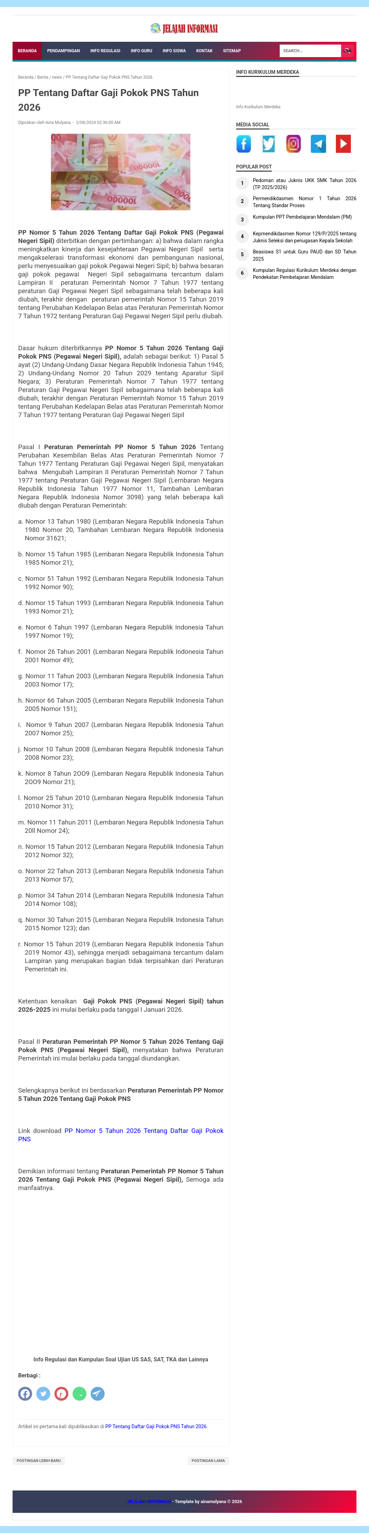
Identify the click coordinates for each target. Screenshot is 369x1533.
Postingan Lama (208, 1460)
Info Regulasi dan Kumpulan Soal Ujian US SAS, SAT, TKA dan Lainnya (120, 1359)
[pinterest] (61, 1394)
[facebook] (25, 1394)
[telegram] (98, 1394)
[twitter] (43, 1394)
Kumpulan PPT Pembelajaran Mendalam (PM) (302, 217)
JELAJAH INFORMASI (149, 1501)
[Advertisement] (121, 1257)
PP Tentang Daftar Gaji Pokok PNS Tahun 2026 (155, 1426)
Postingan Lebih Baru (39, 1460)
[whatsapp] (79, 1394)
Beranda (27, 50)
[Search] (310, 51)
